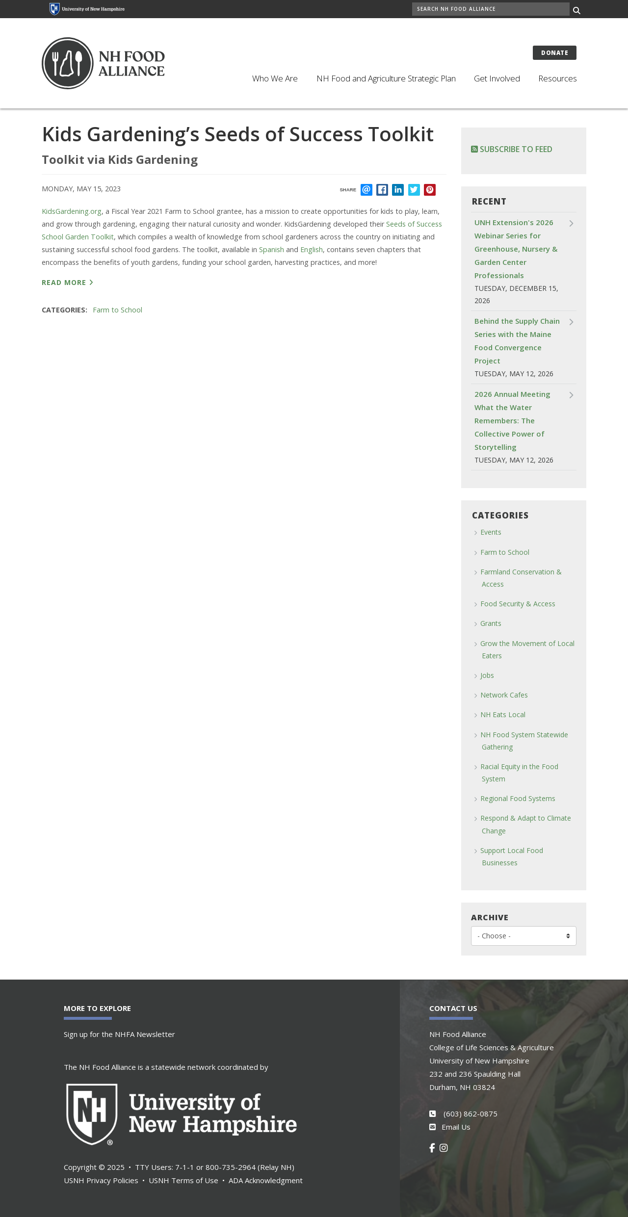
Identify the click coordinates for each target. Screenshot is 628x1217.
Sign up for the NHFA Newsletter (119, 1034)
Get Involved (497, 78)
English (311, 249)
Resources (557, 78)
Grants (490, 623)
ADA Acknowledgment (266, 1180)
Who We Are (275, 78)
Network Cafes (504, 694)
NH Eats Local (502, 714)
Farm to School (117, 309)
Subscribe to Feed (511, 149)
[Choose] (523, 936)
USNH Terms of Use (183, 1180)
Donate (554, 52)
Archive (490, 917)
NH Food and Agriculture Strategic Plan (386, 78)
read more (64, 282)
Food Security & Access (517, 603)
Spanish (271, 249)
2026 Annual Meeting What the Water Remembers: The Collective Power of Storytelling (512, 420)
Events (490, 532)
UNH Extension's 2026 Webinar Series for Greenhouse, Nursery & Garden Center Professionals (515, 248)
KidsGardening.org (72, 211)
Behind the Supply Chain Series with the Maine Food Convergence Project (517, 340)
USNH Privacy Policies (101, 1180)
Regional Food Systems (517, 798)
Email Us (456, 1127)
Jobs (487, 675)
